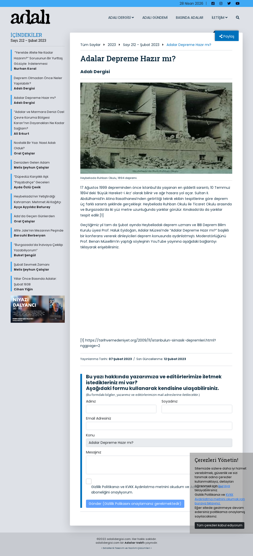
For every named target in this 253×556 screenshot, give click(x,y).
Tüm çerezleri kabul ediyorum (219, 525)
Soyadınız (170, 401)
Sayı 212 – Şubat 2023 (141, 44)
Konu (90, 435)
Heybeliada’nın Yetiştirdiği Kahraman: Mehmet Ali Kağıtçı (39, 201)
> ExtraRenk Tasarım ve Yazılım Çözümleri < (126, 548)
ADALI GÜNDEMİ (155, 17)
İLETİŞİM (220, 17)
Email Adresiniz (98, 418)
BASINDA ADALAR (189, 17)
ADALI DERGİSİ (121, 17)
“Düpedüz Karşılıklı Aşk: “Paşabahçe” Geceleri (39, 181)
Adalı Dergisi (95, 71)
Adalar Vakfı (135, 543)
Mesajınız (93, 452)
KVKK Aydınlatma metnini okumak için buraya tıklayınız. (220, 498)
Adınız (91, 401)
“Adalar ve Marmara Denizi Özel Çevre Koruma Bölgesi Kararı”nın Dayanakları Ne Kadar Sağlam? (39, 123)
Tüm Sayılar (90, 44)
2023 (112, 44)
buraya (224, 486)
